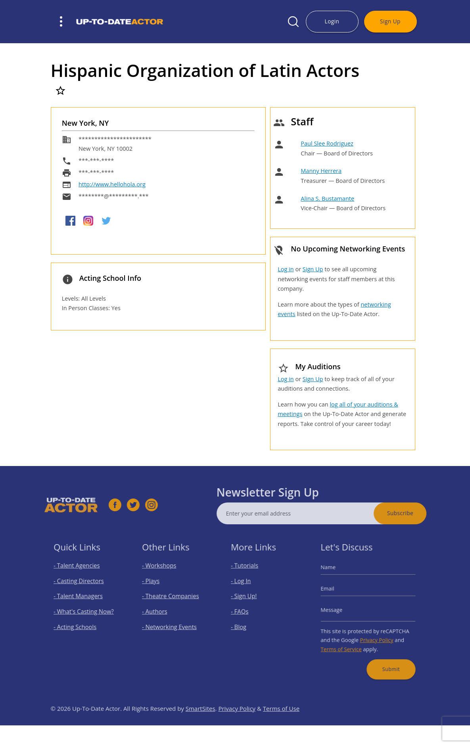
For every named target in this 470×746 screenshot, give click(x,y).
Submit (387, 660)
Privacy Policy (375, 635)
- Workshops (162, 572)
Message (337, 610)
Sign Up (390, 21)
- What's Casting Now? (84, 611)
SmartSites (200, 723)
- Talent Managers (79, 598)
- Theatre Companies (172, 598)
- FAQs (244, 611)
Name (334, 574)
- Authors (158, 611)
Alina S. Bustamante (327, 198)
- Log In (245, 585)
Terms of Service (345, 643)
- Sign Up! (248, 598)
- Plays (155, 585)
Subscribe (415, 513)
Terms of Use (281, 723)
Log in (286, 269)
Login (332, 21)
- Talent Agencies (78, 572)
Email (334, 592)
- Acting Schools (77, 624)
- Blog (243, 624)
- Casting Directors (80, 585)
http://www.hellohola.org (112, 184)
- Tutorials (248, 572)
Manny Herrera (321, 171)
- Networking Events (171, 624)
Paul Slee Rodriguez (327, 143)
